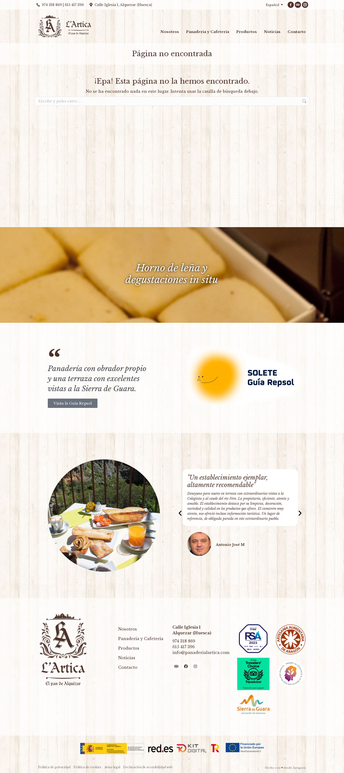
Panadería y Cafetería (140, 638)
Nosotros (127, 629)
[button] (180, 513)
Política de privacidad (54, 767)
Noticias (126, 657)
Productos (128, 648)
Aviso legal (112, 767)
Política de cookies (87, 767)
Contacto (127, 667)
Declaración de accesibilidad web (147, 767)
